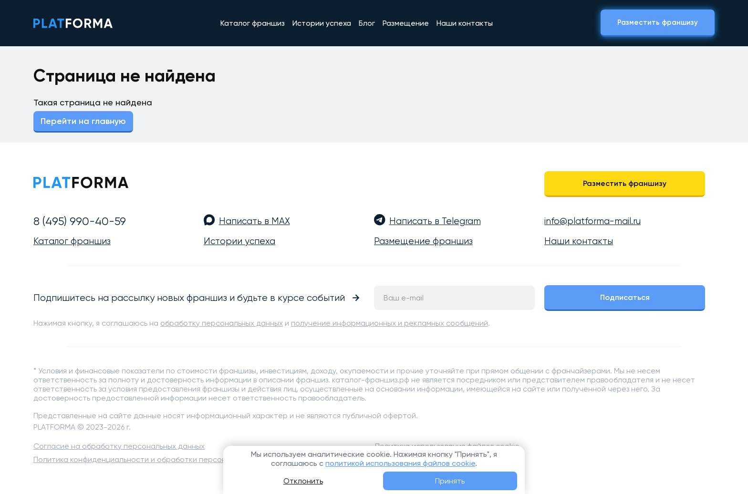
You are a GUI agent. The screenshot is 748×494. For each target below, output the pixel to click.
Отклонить (303, 480)
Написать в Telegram (435, 221)
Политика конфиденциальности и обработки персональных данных (156, 459)
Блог (367, 23)
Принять (450, 480)
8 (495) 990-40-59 (79, 221)
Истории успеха (321, 23)
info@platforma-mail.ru (592, 221)
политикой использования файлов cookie (400, 463)
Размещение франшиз (423, 241)
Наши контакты (464, 23)
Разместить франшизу (657, 22)
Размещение (406, 23)
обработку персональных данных (221, 323)
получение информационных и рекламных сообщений (389, 323)
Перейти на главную (83, 121)
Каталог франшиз (252, 23)
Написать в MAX (254, 221)
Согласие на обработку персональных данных (119, 446)
